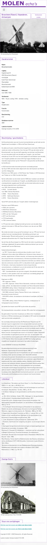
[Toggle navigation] (4, 10)
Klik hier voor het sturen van (16, 525)
